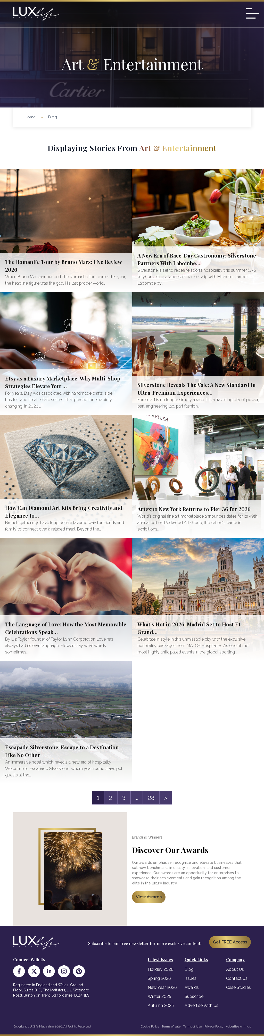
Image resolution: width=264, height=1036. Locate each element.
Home (30, 117)
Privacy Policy (213, 1026)
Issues (190, 978)
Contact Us (237, 978)
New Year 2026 (162, 987)
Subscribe (194, 996)
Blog (189, 969)
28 (151, 797)
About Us (235, 969)
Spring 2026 (159, 978)
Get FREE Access (230, 942)
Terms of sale (171, 1026)
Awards (192, 987)
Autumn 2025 (161, 1005)
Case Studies (238, 987)
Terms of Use (192, 1026)
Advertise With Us (201, 1005)
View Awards (149, 896)
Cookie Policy (150, 1026)
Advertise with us (238, 1026)
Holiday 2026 (161, 969)
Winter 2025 (159, 996)
